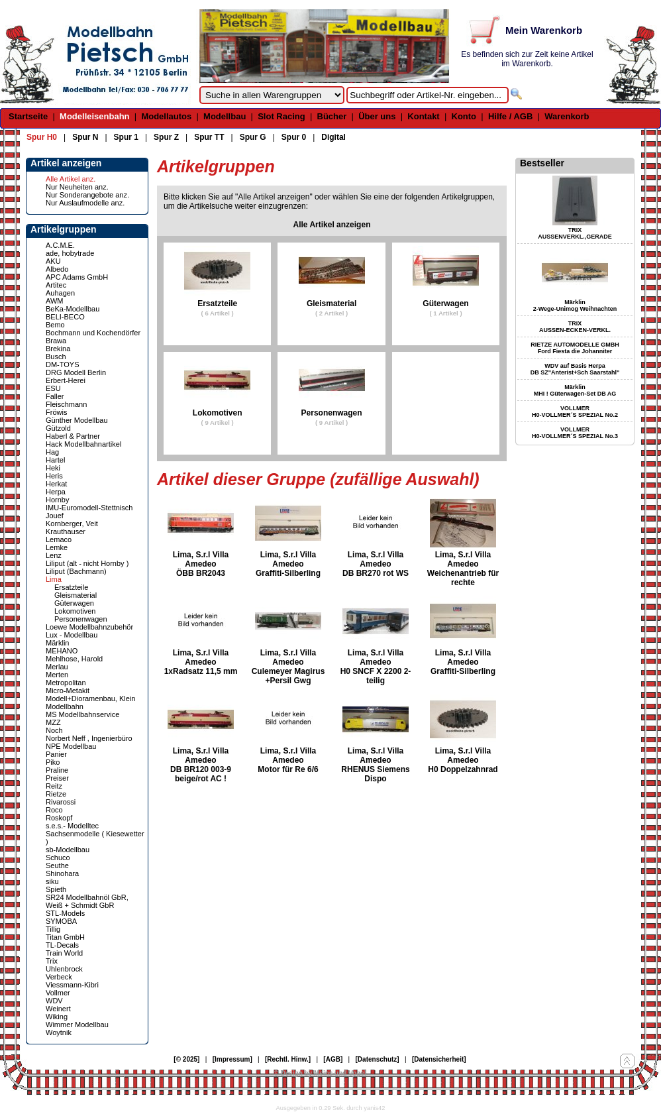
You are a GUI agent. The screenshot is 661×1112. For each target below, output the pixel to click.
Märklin (57, 643)
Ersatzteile (71, 587)
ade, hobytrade (70, 253)
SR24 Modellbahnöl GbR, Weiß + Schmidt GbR (87, 901)
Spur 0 (293, 137)
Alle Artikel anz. (70, 179)
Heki (53, 468)
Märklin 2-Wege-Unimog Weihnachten (575, 305)
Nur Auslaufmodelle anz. (85, 203)
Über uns (376, 116)
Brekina (58, 349)
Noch (54, 730)
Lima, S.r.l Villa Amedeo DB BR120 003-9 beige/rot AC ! (200, 764)
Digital (333, 137)
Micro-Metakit (67, 691)
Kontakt (423, 116)
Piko (53, 762)
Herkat (56, 484)
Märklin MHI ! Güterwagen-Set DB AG (575, 390)
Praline (57, 770)
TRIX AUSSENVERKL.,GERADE (575, 233)
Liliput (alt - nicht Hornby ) (87, 563)
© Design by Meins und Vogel (320, 1073)
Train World (64, 953)
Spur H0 (41, 137)
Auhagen (60, 293)
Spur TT (209, 137)
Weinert (58, 1009)
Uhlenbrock (64, 969)
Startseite (28, 116)
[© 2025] (186, 1059)
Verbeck (59, 977)
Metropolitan (66, 683)
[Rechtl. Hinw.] (288, 1059)
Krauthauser (65, 531)
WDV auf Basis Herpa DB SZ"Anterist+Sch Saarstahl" (575, 369)
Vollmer (58, 993)
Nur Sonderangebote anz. (87, 195)
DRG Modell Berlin (76, 372)
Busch (56, 357)
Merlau (57, 667)
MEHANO (61, 651)
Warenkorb (566, 116)
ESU (53, 388)
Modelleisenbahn (94, 116)
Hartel (55, 460)
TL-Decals (62, 945)
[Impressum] (232, 1059)
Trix (52, 961)
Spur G (253, 137)
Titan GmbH (65, 937)
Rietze (56, 794)
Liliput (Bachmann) (76, 571)
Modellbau (224, 116)
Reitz (54, 786)
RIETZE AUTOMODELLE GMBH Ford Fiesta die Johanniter (575, 348)
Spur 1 (126, 137)
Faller (55, 396)
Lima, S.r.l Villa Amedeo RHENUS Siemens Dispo (375, 764)
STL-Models (65, 913)
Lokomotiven (74, 611)
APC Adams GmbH (77, 277)
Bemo (55, 325)
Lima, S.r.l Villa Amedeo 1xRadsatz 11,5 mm (201, 662)
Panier (56, 754)
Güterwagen (74, 603)
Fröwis (56, 412)
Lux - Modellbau (71, 635)
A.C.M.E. (60, 245)
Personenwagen (80, 619)
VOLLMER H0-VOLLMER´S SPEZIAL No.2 (575, 411)
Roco (54, 810)
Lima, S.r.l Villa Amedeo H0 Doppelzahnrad (462, 760)
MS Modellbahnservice (82, 714)
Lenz (54, 555)
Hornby (57, 500)
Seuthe (57, 865)
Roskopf (59, 818)
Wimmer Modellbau (77, 1025)
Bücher (332, 116)
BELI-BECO (65, 317)
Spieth (56, 889)
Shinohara (62, 873)
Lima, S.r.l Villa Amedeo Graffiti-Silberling (288, 564)
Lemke (57, 547)
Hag (52, 452)
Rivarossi (61, 802)
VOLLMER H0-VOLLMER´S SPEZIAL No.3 (575, 432)
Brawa (56, 341)
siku (52, 881)
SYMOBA (61, 921)
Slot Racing (281, 116)
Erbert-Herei (65, 380)
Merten (57, 675)
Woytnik (59, 1032)
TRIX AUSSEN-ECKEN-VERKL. (575, 326)
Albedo (57, 269)
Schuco (58, 858)
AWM (54, 301)
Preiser (57, 778)
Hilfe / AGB (510, 116)
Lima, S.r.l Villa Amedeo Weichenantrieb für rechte (463, 568)
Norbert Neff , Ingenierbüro (89, 738)
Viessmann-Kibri (72, 985)
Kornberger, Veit (72, 524)
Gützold (58, 428)
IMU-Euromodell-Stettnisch (89, 508)
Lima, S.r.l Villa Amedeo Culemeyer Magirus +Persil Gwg (288, 666)
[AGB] (332, 1059)
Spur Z (166, 137)
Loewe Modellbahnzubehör (89, 627)
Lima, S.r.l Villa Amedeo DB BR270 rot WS (375, 564)
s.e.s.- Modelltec (72, 826)
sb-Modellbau (67, 850)
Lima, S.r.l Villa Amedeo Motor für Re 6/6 (288, 760)
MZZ (53, 722)
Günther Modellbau (77, 420)
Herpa (56, 492)
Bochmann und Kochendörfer (93, 333)
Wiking (57, 1017)
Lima (54, 579)
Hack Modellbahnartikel (83, 444)
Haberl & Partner (73, 436)
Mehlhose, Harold (74, 659)
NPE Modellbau (71, 746)
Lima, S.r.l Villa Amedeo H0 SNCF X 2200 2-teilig (375, 666)
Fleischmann (66, 404)
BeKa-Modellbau (72, 309)
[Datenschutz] (377, 1059)
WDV (54, 1001)
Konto (464, 116)
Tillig (53, 929)
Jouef (55, 516)
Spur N (85, 137)
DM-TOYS (62, 364)
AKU (53, 261)
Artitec (56, 285)
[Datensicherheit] (439, 1059)
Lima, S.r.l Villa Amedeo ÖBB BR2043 (201, 564)
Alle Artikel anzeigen (332, 224)
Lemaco (59, 539)
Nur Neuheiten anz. (77, 187)
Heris (54, 476)
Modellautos (166, 116)
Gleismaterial (75, 595)
